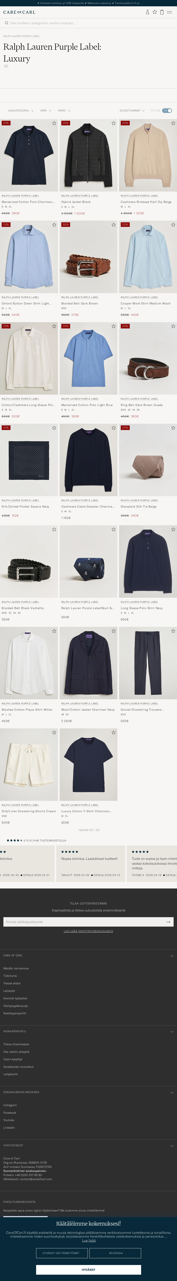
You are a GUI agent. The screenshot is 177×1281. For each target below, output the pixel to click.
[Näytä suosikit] (154, 12)
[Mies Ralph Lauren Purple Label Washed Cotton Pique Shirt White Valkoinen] (29, 663)
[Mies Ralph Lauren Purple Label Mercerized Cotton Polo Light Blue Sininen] (89, 358)
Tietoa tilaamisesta (16, 1044)
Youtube (8, 1120)
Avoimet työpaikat (15, 998)
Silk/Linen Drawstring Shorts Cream (29, 811)
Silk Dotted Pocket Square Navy (25, 506)
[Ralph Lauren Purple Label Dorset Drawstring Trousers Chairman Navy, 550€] (148, 675)
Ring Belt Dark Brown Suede (142, 405)
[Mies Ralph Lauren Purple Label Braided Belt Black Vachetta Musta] (29, 561)
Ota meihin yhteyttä (16, 1052)
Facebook (9, 1113)
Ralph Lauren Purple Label (21, 36)
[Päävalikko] (169, 12)
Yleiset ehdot (12, 983)
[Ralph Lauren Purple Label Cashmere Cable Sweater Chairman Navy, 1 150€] (89, 472)
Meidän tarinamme (16, 968)
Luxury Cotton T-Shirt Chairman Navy (85, 811)
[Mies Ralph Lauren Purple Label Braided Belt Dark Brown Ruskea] (89, 257)
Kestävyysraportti (14, 1013)
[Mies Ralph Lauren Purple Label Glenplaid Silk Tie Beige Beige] (148, 460)
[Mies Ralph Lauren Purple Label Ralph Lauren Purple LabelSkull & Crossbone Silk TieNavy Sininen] (89, 561)
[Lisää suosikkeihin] (53, 124)
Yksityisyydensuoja (15, 1006)
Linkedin (9, 1128)
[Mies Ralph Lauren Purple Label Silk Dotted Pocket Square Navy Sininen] (29, 460)
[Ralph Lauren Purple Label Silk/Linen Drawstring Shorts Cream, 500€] (29, 776)
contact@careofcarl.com (36, 1179)
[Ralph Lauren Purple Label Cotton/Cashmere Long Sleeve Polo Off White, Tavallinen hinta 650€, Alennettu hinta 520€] (29, 370)
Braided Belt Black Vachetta (23, 608)
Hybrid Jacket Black (76, 202)
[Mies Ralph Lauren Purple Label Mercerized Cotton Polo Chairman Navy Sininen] (29, 155)
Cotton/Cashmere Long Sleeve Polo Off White (28, 405)
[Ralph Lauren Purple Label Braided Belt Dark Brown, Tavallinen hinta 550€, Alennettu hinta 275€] (89, 269)
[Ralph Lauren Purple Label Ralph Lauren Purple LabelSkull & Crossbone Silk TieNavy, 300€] (89, 573)
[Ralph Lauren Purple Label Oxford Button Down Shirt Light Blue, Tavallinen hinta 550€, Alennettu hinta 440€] (29, 269)
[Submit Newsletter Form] (168, 921)
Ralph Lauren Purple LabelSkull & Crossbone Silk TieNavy (86, 608)
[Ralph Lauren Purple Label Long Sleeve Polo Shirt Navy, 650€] (148, 573)
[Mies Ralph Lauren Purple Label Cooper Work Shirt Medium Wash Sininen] (148, 257)
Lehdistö (9, 991)
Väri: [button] (45, 110)
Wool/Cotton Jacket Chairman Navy (88, 710)
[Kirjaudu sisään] (147, 12)
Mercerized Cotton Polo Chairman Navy (27, 202)
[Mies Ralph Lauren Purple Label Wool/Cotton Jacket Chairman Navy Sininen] (89, 663)
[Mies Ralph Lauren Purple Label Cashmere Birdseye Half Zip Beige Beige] (148, 155)
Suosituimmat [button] (132, 110)
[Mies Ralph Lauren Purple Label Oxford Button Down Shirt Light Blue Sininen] (29, 257)
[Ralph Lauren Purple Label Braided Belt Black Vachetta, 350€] (29, 573)
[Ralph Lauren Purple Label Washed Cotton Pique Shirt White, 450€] (29, 675)
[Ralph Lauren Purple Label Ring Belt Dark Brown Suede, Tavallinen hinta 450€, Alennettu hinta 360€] (148, 370)
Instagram (10, 1105)
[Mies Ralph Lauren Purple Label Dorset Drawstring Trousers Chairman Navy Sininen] (148, 663)
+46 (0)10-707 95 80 (28, 1175)
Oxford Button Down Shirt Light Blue (25, 303)
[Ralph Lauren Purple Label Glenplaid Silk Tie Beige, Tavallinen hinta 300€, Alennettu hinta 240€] (148, 472)
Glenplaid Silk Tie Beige (138, 506)
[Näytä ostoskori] (162, 12)
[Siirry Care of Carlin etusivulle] (19, 12)
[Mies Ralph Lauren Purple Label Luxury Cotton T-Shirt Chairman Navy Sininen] (89, 764)
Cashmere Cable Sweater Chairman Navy (87, 507)
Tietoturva (10, 976)
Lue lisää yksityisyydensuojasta (88, 931)
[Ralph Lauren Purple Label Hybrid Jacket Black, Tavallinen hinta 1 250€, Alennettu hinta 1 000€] (89, 167)
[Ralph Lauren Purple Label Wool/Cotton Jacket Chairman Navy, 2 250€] (89, 675)
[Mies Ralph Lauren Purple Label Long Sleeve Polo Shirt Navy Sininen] (148, 561)
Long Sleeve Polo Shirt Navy (142, 608)
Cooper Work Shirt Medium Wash (145, 303)
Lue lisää (89, 1240)
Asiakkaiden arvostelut (18, 1067)
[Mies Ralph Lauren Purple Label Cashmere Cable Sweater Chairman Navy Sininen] (89, 460)
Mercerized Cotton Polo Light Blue (87, 405)
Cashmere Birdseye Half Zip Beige (146, 202)
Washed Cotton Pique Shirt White (27, 710)
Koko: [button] (64, 110)
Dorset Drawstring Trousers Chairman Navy (141, 710)
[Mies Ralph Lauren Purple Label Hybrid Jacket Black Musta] (89, 155)
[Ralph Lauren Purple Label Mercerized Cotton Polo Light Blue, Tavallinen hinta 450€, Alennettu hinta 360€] (89, 370)
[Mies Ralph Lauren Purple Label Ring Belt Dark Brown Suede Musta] (148, 358)
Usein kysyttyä (12, 1059)
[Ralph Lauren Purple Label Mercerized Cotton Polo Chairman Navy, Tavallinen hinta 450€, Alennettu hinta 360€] (29, 167)
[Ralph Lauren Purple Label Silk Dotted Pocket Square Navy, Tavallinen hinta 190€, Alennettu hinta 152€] (29, 472)
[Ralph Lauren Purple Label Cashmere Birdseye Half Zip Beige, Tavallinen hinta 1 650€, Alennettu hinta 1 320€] (148, 167)
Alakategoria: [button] (21, 110)
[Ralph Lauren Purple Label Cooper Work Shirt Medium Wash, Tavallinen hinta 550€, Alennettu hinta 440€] (148, 269)
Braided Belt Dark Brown (79, 303)
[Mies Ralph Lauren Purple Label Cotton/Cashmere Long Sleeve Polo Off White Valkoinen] (29, 358)
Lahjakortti (10, 1074)
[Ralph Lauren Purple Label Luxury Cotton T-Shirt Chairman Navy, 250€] (89, 776)
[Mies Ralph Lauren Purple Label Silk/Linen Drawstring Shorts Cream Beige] (29, 764)
